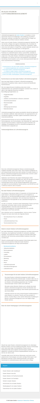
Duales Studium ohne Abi (9, 373)
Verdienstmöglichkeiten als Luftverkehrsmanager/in (17, 68)
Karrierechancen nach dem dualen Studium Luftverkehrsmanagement (19, 66)
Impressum (20, 400)
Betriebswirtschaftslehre (10, 246)
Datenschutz (26, 400)
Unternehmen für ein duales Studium (12, 388)
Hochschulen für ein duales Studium (12, 383)
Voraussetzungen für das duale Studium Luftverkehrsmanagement (18, 72)
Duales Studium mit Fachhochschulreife (13, 376)
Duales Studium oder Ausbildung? (11, 371)
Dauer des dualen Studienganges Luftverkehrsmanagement (17, 74)
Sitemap (32, 400)
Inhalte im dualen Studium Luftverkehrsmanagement (17, 71)
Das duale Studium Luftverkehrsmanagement (13, 69)
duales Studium (20, 35)
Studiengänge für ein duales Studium (12, 386)
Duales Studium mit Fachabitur (10, 378)
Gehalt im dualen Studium (9, 381)
